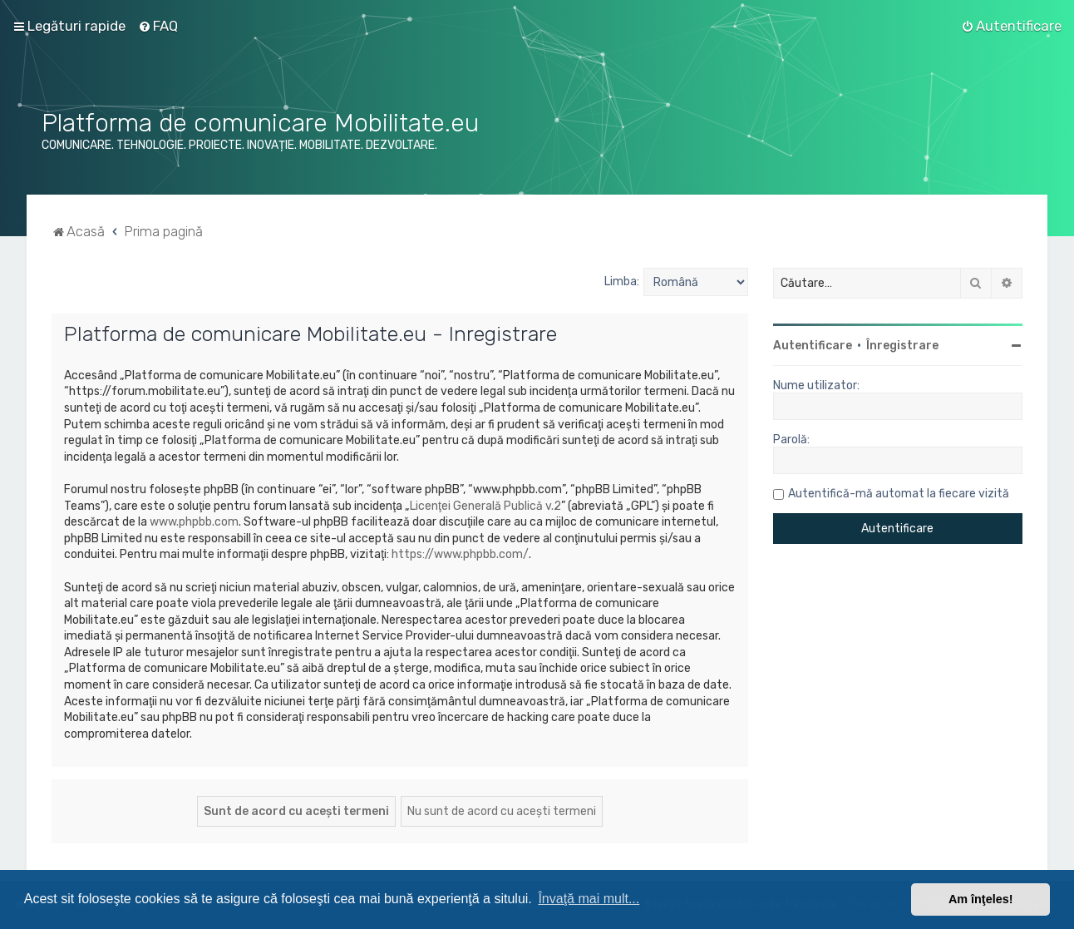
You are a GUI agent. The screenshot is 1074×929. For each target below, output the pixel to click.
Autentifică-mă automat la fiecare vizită (898, 494)
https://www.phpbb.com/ (460, 554)
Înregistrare (902, 345)
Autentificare (812, 345)
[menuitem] (158, 25)
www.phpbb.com (194, 522)
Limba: (621, 281)
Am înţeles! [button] (980, 899)
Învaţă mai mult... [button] (588, 899)
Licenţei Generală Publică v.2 (485, 506)
